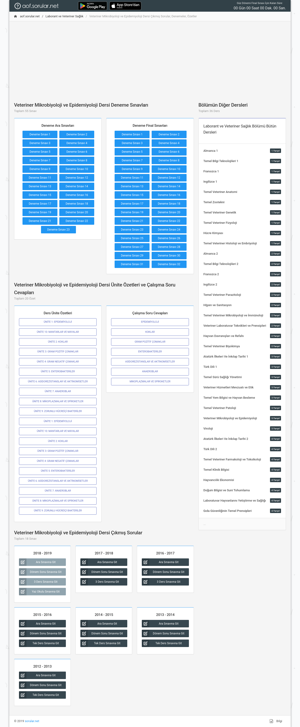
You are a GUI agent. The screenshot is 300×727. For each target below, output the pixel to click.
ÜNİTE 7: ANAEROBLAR (58, 391)
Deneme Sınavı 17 (40, 203)
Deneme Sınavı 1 (40, 134)
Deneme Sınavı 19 (40, 212)
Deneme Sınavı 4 (76, 143)
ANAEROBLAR (150, 371)
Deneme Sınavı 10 (77, 169)
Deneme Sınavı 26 (169, 238)
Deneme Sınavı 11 (40, 177)
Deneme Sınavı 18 (77, 203)
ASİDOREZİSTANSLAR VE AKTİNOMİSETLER (150, 361)
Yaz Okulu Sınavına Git (39, 591)
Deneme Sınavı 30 (169, 255)
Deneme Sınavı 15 (40, 195)
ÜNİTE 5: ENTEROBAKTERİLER (58, 371)
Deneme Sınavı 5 (40, 151)
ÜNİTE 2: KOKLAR (58, 341)
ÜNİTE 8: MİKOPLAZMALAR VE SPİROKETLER (57, 401)
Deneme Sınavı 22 (77, 221)
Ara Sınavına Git (37, 562)
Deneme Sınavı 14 (77, 186)
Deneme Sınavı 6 (76, 151)
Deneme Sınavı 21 (40, 221)
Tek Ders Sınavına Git (39, 643)
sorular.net (32, 721)
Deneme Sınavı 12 (77, 177)
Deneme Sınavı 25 (132, 238)
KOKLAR (150, 331)
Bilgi (276, 721)
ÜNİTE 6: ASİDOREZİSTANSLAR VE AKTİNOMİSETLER (58, 381)
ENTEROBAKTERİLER (150, 351)
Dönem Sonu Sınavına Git (40, 572)
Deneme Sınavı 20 (77, 212)
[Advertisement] (150, 57)
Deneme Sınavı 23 (58, 229)
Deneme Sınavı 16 (77, 195)
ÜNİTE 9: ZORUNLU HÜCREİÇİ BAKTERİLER (58, 411)
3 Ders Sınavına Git (38, 582)
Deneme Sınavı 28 (169, 247)
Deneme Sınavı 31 (132, 264)
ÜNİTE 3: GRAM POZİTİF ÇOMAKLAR (57, 351)
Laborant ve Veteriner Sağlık (64, 16)
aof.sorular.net (27, 16)
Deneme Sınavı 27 (132, 247)
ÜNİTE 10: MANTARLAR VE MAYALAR (58, 331)
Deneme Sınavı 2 (76, 134)
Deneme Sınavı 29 (132, 255)
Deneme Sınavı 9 (40, 169)
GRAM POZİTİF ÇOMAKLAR (150, 341)
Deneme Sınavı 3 (40, 143)
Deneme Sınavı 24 (169, 229)
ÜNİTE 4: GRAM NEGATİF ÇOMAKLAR (58, 361)
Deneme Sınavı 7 (40, 160)
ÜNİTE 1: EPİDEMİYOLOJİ (58, 321)
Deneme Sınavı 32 (169, 264)
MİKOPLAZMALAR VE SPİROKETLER (150, 381)
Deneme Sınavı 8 (76, 160)
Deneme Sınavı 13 (40, 186)
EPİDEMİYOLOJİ (150, 321)
